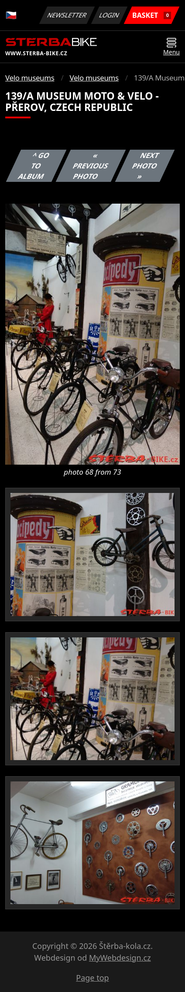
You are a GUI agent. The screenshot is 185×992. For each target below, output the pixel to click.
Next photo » (145, 166)
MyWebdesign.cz (120, 957)
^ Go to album (34, 166)
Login (109, 15)
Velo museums (29, 78)
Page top (92, 977)
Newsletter (66, 15)
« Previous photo (90, 166)
